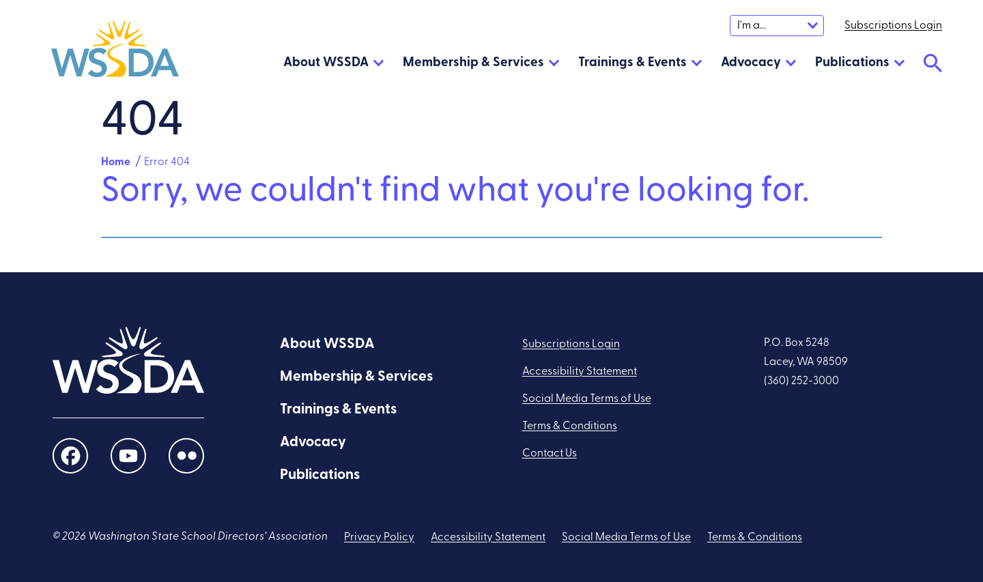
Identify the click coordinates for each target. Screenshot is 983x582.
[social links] (70, 455)
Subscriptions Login (571, 344)
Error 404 (167, 162)
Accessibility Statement (579, 371)
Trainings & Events (632, 63)
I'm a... (751, 25)
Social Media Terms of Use (586, 399)
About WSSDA (326, 63)
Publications (852, 63)
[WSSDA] (115, 51)
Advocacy (751, 63)
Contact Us (549, 453)
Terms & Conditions (569, 426)
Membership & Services (473, 63)
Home (115, 162)
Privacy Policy (379, 537)
